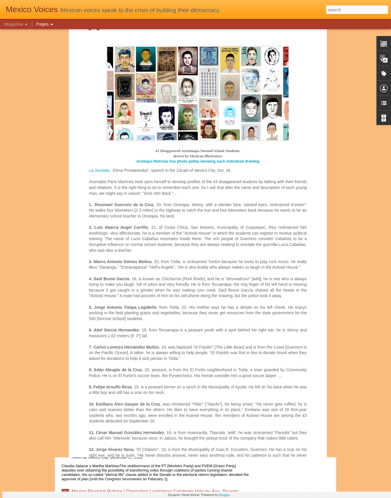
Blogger (224, 495)
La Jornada (99, 29)
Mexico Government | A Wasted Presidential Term (123, 333)
